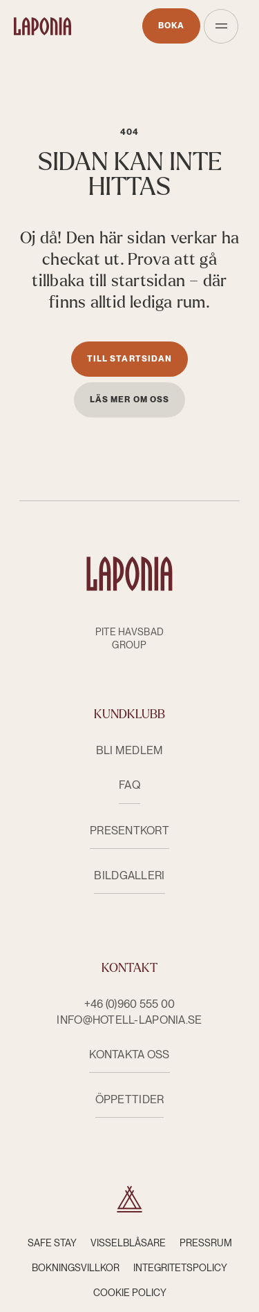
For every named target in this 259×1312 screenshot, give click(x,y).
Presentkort (129, 830)
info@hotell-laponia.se (129, 1020)
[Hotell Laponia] (42, 26)
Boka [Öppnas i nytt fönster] (171, 25)
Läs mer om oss (129, 399)
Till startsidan (129, 359)
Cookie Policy (129, 1292)
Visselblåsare (128, 1242)
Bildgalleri (129, 875)
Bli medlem (130, 750)
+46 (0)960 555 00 (129, 1004)
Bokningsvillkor (75, 1267)
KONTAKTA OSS (129, 1054)
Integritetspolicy (180, 1267)
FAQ (129, 784)
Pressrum (206, 1242)
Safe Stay (52, 1242)
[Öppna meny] (221, 26)
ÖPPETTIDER (129, 1099)
